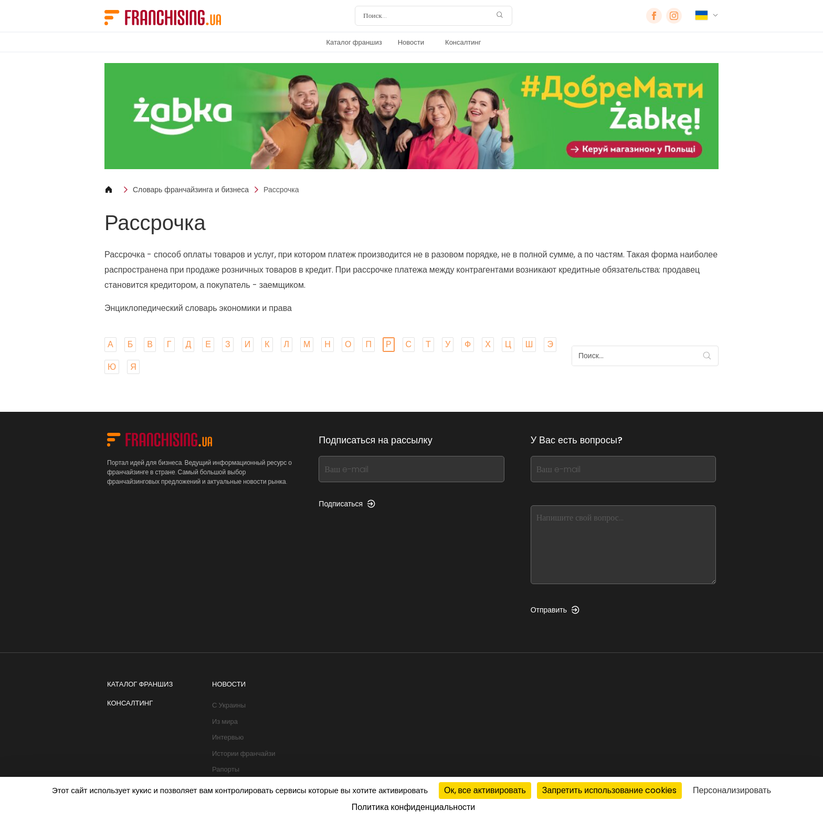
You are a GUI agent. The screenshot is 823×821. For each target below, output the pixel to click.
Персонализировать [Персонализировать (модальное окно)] (732, 790)
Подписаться (347, 503)
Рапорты (225, 769)
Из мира (225, 721)
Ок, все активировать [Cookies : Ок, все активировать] (485, 790)
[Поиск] (427, 16)
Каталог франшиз (354, 42)
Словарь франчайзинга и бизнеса (191, 189)
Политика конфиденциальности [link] (414, 807)
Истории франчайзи (243, 753)
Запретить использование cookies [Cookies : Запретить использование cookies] (609, 790)
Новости (411, 42)
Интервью (228, 737)
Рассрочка (281, 189)
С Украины (229, 705)
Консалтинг (463, 42)
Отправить (555, 610)
